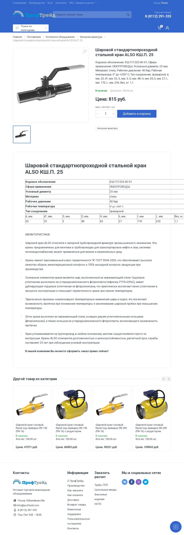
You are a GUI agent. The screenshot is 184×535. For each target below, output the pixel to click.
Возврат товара (76, 504)
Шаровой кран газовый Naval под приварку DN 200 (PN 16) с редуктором (151, 428)
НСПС (98, 504)
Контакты (61, 3)
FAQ (71, 3)
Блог (50, 3)
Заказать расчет (86, 3)
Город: (160, 3)
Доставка (73, 499)
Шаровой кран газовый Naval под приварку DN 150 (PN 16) (31, 428)
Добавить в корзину (137, 113)
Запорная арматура (107, 128)
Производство (37, 3)
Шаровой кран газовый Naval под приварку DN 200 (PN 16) (111, 428)
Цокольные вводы (106, 489)
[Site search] (89, 14)
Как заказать (75, 490)
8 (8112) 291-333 (158, 16)
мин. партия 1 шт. (105, 107)
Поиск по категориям (31, 28)
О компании (19, 3)
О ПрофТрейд (75, 480)
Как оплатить (75, 495)
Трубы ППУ (101, 485)
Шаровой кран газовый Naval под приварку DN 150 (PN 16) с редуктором (71, 428)
